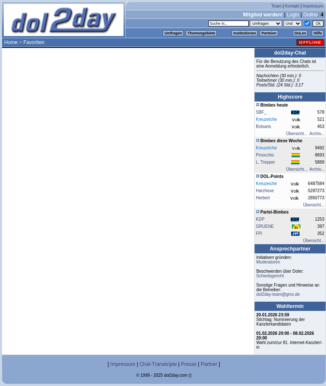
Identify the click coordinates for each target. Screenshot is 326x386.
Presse (189, 364)
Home (11, 42)
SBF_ (261, 112)
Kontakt (292, 6)
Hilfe (317, 33)
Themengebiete (201, 33)
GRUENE (265, 226)
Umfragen (173, 33)
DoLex (300, 33)
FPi (259, 233)
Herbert (263, 198)
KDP (260, 219)
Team (276, 6)
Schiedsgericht (270, 276)
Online (310, 15)
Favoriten (34, 42)
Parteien (268, 33)
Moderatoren (268, 262)
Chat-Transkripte (158, 364)
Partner (209, 364)
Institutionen (244, 33)
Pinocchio (265, 155)
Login (293, 15)
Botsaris (263, 126)
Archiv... (317, 133)
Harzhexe (265, 190)
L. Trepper (265, 162)
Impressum (313, 6)
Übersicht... (297, 133)
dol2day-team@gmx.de (278, 294)
